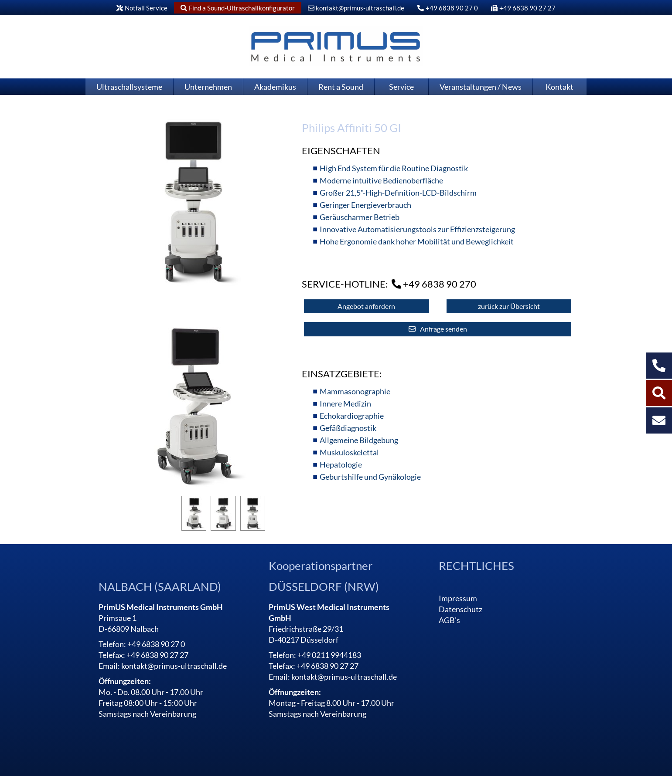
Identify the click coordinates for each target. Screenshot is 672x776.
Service (401, 86)
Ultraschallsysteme (129, 86)
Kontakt (559, 86)
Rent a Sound (340, 86)
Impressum (458, 598)
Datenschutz (460, 609)
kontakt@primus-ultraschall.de (356, 8)
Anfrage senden (443, 329)
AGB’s (449, 620)
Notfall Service (141, 8)
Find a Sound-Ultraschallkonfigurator (238, 8)
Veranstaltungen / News (481, 86)
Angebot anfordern (366, 306)
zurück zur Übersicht (509, 306)
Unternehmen (208, 86)
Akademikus (275, 86)
